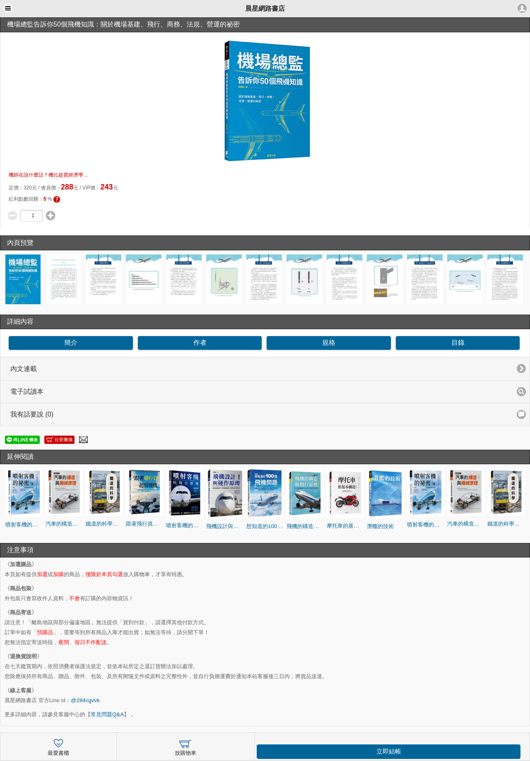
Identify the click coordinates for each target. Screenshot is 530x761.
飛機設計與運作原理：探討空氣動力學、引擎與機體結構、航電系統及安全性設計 (224, 526)
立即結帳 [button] (388, 751)
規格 (328, 342)
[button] (8, 8)
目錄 (458, 342)
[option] (24, 279)
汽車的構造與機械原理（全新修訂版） (64, 524)
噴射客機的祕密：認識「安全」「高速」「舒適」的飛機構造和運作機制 (24, 524)
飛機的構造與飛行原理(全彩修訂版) (305, 526)
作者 (200, 342)
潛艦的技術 (380, 526)
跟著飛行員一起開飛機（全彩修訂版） (144, 524)
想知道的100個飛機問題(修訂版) (265, 526)
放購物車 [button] (185, 746)
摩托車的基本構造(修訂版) (345, 526)
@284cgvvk (85, 700)
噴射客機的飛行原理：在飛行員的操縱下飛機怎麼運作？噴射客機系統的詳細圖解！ (184, 525)
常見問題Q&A (107, 714)
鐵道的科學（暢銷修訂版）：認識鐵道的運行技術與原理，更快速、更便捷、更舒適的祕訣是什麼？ (104, 524)
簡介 (70, 342)
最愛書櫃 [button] (58, 746)
